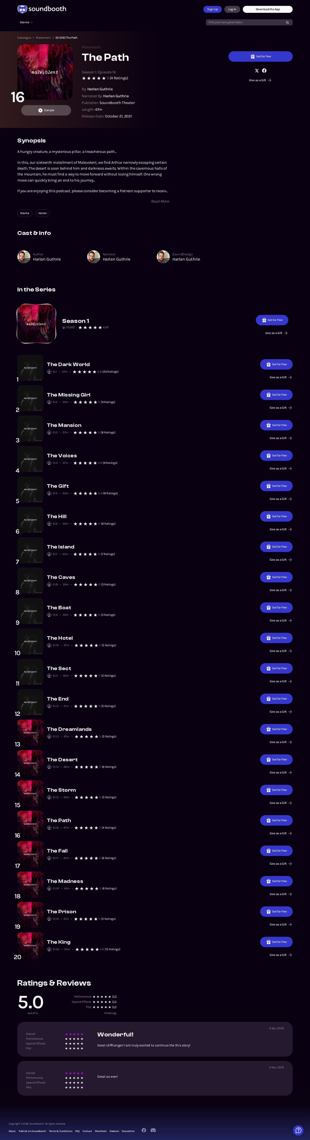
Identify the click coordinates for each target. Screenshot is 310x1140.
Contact (87, 1131)
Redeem (114, 1131)
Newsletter (128, 1131)
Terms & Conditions (60, 1131)
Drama (24, 213)
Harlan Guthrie (46, 259)
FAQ (77, 1131)
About (12, 1131)
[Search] (287, 22)
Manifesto (101, 1131)
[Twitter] (153, 1130)
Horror (42, 213)
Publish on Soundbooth (32, 1131)
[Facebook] (144, 1130)
